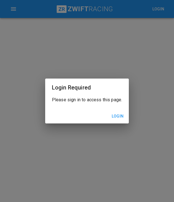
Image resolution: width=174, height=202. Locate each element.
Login (118, 116)
